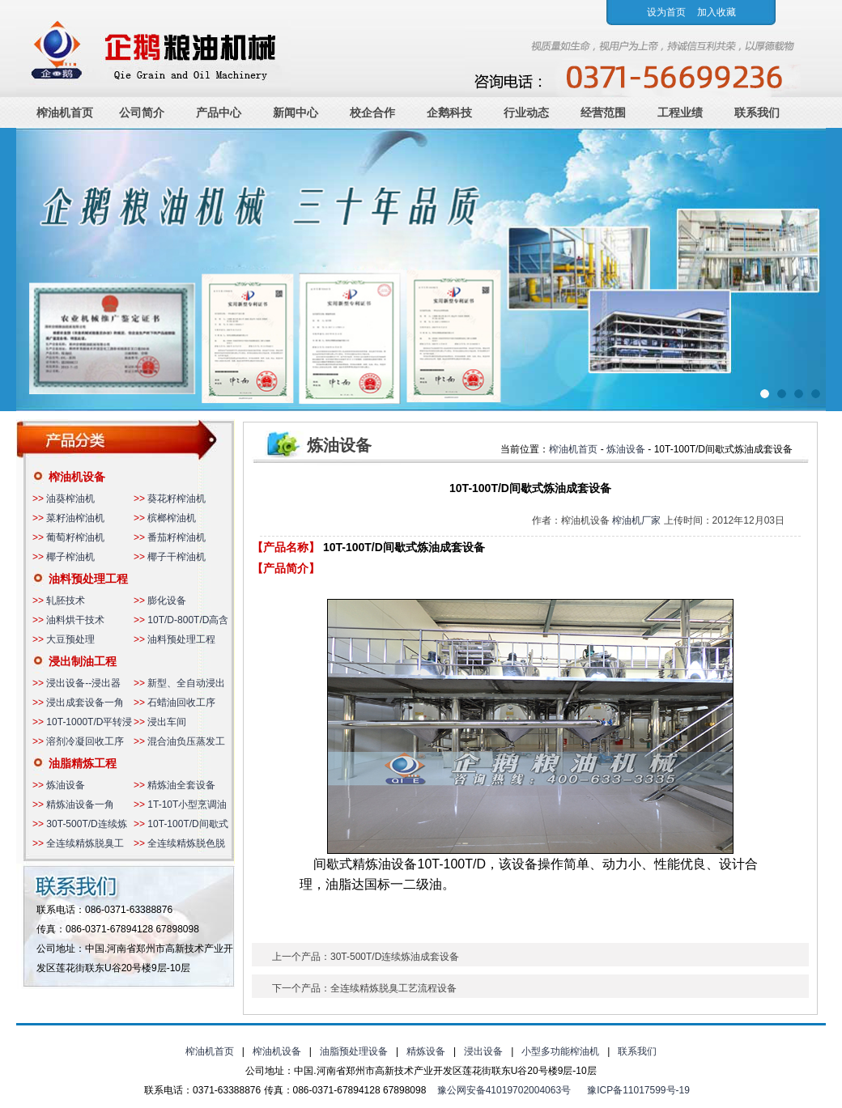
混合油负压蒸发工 (186, 741)
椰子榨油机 (70, 556)
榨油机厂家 (636, 520)
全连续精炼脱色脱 (186, 843)
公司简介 (141, 112)
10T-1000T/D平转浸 (89, 722)
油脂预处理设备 (354, 1051)
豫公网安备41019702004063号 (504, 1090)
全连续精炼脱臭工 (85, 843)
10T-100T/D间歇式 (187, 824)
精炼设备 (425, 1051)
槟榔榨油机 (171, 518)
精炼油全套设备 (181, 785)
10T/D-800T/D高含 (187, 620)
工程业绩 (680, 112)
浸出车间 (166, 722)
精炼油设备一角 (80, 804)
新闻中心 (295, 112)
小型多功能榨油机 (560, 1051)
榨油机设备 (77, 476)
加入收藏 (716, 12)
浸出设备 (483, 1051)
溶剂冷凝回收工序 (85, 741)
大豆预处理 (70, 639)
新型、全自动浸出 (186, 683)
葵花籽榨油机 (176, 498)
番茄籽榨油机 (176, 537)
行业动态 (526, 112)
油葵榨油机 (70, 498)
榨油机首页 (64, 112)
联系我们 (757, 112)
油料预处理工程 (88, 578)
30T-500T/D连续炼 (86, 824)
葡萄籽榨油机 (75, 537)
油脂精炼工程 (83, 763)
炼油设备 (65, 785)
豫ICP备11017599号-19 (638, 1090)
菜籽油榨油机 (75, 518)
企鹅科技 (449, 112)
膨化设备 (166, 600)
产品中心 (218, 112)
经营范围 (603, 112)
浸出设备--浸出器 (83, 683)
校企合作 (372, 112)
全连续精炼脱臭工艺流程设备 (393, 988)
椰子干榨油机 (176, 556)
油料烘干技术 (75, 620)
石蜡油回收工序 (181, 702)
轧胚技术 (65, 600)
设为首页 (666, 12)
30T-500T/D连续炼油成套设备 (394, 956)
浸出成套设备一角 (85, 702)
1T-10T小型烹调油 (187, 804)
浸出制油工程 (83, 661)
